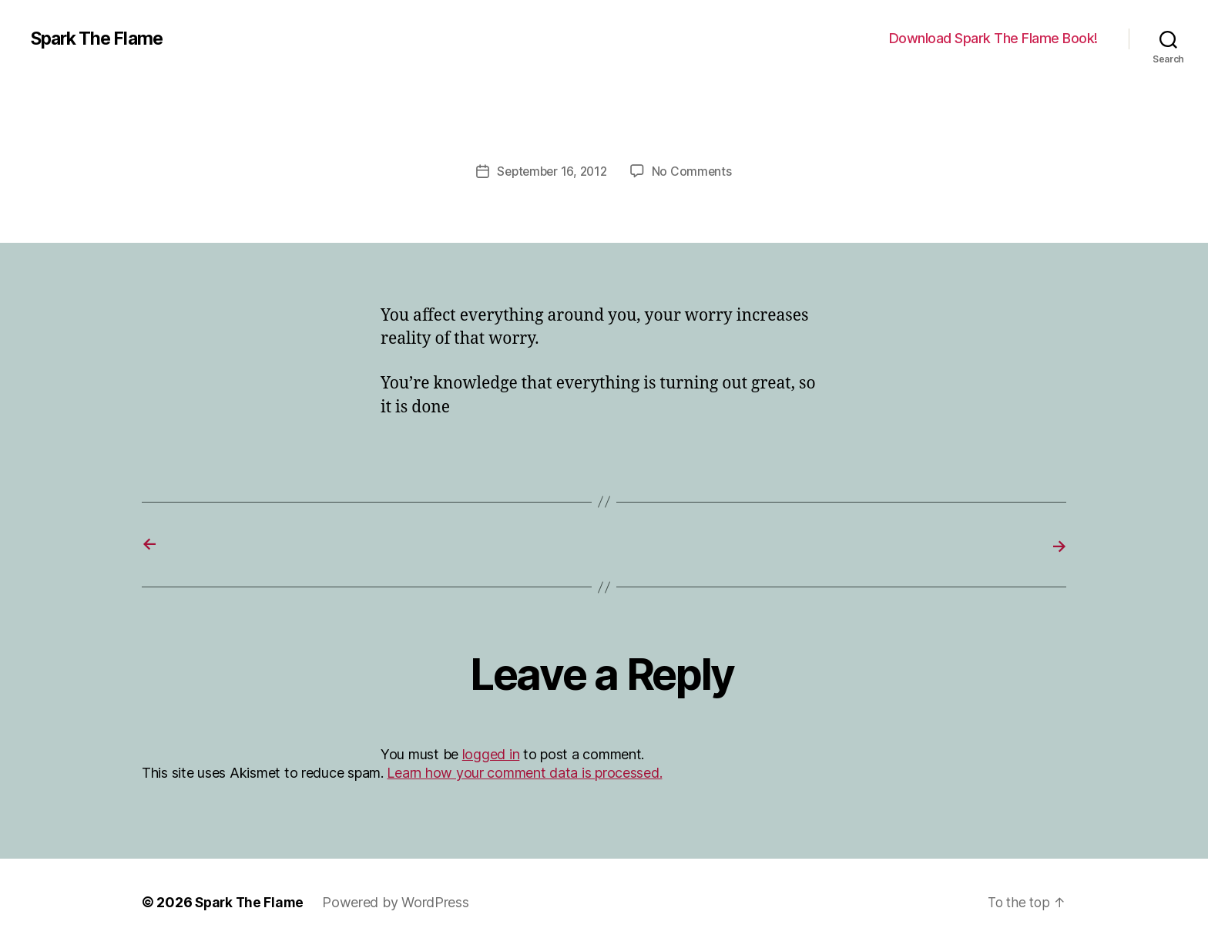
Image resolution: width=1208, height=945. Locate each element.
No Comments (694, 171)
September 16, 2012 (551, 171)
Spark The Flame (100, 38)
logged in (491, 753)
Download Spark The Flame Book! (993, 38)
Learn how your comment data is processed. (524, 772)
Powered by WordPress (399, 901)
